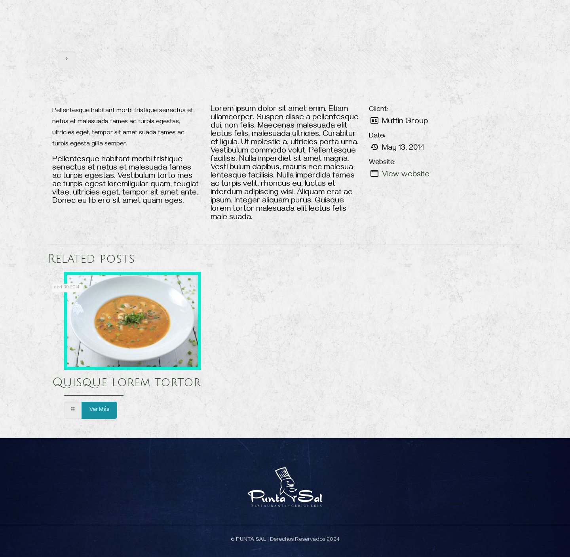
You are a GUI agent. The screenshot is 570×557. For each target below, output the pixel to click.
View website (405, 175)
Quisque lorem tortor (126, 382)
